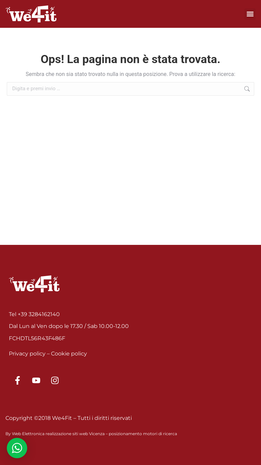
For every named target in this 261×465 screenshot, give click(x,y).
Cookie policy (69, 353)
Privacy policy (27, 353)
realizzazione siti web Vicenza (75, 433)
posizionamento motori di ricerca (143, 433)
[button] (250, 14)
